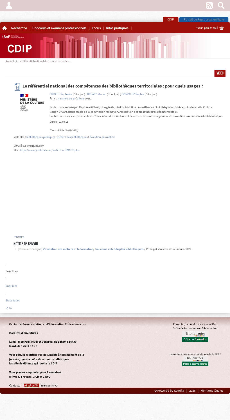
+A (10, 308)
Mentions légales (212, 391)
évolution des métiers (102, 137)
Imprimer (11, 286)
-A (7, 308)
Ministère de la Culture (70, 98)
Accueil (10, 61)
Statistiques (13, 300)
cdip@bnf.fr (31, 385)
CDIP (170, 19)
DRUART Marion (96, 94)
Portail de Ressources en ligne (204, 19)
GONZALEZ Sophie (133, 94)
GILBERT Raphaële (61, 94)
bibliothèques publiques (40, 137)
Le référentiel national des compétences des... (45, 61)
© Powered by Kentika (169, 391)
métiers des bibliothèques (72, 137)
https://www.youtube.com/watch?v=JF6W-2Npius (49, 150)
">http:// (19, 237)
